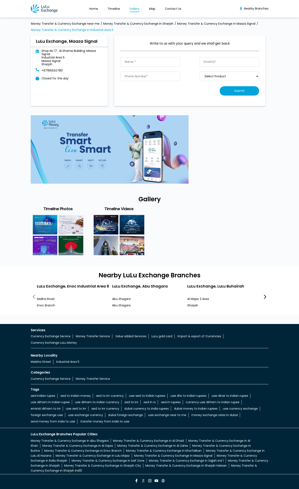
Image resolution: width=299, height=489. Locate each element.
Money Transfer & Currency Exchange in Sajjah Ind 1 (186, 461)
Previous (34, 297)
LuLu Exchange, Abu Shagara (140, 286)
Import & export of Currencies (199, 336)
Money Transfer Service (93, 336)
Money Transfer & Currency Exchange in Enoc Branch (83, 451)
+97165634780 (52, 70)
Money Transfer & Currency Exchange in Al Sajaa (77, 446)
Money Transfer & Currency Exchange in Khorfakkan (164, 451)
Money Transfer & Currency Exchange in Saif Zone (108, 461)
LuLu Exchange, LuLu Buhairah (215, 286)
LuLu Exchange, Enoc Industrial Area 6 (73, 286)
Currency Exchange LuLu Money (54, 343)
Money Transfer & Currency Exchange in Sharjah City (102, 466)
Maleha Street (41, 362)
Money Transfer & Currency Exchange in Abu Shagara (70, 441)
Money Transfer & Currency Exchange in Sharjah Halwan (186, 466)
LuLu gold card (162, 336)
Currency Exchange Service (51, 336)
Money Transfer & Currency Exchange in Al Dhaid (148, 441)
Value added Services (130, 336)
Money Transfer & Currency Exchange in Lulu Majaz (93, 456)
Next (265, 297)
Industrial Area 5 (67, 362)
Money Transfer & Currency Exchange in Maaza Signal (173, 456)
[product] (229, 76)
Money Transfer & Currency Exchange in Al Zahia (152, 446)
